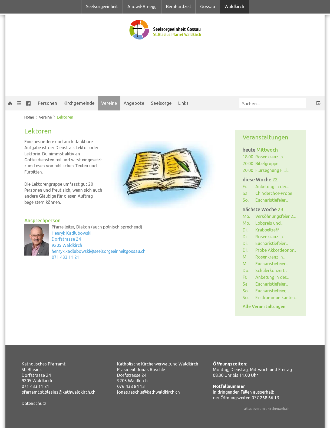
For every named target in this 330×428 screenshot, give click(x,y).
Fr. (245, 186)
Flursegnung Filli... (272, 170)
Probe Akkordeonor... (275, 250)
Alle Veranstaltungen (264, 306)
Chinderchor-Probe (273, 193)
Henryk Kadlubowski (71, 233)
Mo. (246, 216)
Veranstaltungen (265, 137)
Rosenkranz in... (270, 156)
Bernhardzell (178, 6)
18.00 (248, 156)
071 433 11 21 (65, 257)
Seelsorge (161, 103)
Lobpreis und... (269, 223)
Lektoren (65, 117)
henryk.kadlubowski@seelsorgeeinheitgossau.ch (99, 251)
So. (246, 200)
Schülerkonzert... (271, 270)
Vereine (109, 103)
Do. (246, 270)
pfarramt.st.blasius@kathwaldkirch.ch (58, 392)
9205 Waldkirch (67, 245)
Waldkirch (234, 6)
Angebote (134, 103)
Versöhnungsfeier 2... (275, 216)
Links (183, 103)
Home (29, 117)
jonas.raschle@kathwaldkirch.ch (148, 392)
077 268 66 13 (265, 397)
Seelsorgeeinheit (102, 6)
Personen (47, 103)
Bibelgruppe (266, 163)
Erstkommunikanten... (276, 297)
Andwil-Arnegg (142, 6)
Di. (245, 229)
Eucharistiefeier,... (272, 290)
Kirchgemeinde (79, 103)
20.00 (248, 163)
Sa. (245, 193)
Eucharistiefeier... (271, 200)
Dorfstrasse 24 (66, 239)
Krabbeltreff (267, 229)
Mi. (245, 256)
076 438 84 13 (131, 386)
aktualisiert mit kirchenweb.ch (266, 408)
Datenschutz (34, 403)
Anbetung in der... (272, 186)
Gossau (207, 6)
